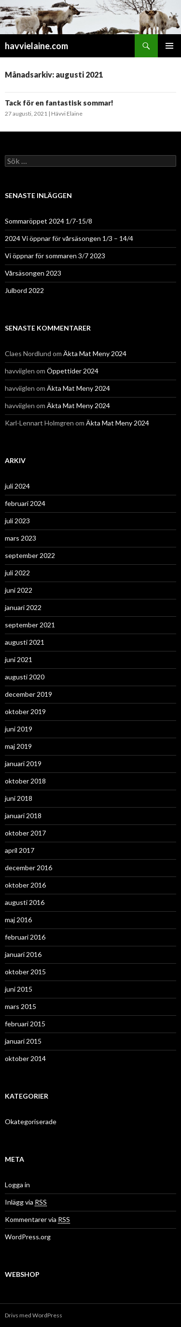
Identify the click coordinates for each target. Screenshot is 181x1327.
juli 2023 (17, 521)
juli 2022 (17, 573)
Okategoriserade (30, 1121)
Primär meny (169, 45)
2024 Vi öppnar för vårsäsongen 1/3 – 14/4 (69, 238)
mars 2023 (20, 538)
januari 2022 (23, 607)
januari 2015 (23, 1041)
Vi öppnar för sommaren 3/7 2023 (55, 256)
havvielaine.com (36, 45)
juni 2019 (18, 729)
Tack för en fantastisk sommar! (59, 102)
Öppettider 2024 (72, 371)
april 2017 (19, 850)
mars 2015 (20, 1006)
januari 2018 (23, 815)
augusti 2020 (24, 677)
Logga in (17, 1185)
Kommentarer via (37, 1219)
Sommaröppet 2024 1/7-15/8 (48, 221)
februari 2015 (25, 1024)
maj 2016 (18, 920)
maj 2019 (18, 746)
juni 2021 (18, 659)
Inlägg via (26, 1202)
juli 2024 (17, 486)
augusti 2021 (24, 642)
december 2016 (28, 867)
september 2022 (30, 555)
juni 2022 (18, 590)
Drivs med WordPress (33, 1315)
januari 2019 (23, 763)
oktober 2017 (25, 833)
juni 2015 (18, 989)
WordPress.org (28, 1237)
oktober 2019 (25, 711)
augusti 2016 (24, 902)
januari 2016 (23, 954)
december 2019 (28, 694)
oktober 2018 (25, 781)
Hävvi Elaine (67, 113)
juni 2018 (18, 798)
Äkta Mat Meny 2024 (94, 353)
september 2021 (30, 625)
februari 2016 (25, 937)
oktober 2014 (25, 1058)
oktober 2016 (25, 885)
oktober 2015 (25, 972)
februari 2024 (25, 503)
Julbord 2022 (24, 290)
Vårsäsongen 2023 (33, 273)
